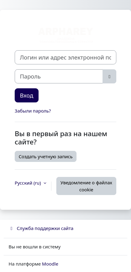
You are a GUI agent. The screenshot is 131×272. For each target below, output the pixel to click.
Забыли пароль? (33, 111)
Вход (26, 95)
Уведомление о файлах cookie (86, 186)
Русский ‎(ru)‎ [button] (28, 183)
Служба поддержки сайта (41, 228)
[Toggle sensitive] (109, 76)
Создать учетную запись (46, 156)
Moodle (50, 264)
